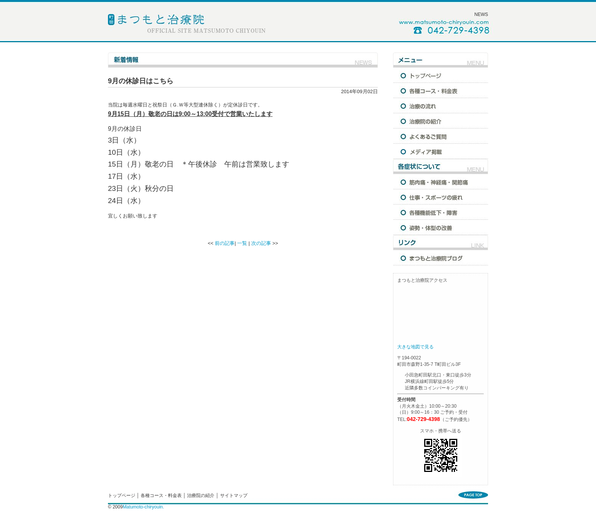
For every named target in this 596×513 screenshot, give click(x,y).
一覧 (242, 243)
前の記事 (225, 243)
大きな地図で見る (415, 346)
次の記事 (261, 243)
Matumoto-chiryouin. (143, 507)
